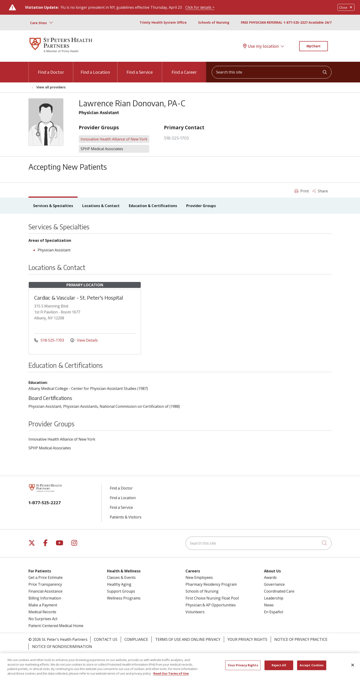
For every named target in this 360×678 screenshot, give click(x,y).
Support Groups (121, 591)
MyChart (314, 46)
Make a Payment (42, 605)
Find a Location (95, 68)
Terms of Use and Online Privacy (187, 639)
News (269, 605)
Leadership (273, 598)
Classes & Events (121, 577)
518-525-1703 (176, 138)
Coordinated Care (279, 591)
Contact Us (105, 639)
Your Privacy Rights (247, 639)
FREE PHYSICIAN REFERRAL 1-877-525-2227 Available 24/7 (286, 22)
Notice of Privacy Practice (300, 639)
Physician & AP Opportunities (211, 605)
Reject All (279, 668)
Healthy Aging (119, 584)
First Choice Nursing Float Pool (212, 598)
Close (346, 7)
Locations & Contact (101, 205)
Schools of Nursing (213, 22)
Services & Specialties (53, 205)
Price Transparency (45, 584)
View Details (84, 340)
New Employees (199, 577)
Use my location (261, 46)
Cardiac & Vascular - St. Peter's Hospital (78, 297)
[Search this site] (272, 72)
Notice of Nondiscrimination (62, 646)
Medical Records (42, 611)
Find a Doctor (51, 68)
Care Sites (38, 23)
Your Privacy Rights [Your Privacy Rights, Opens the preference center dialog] (243, 668)
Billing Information (44, 598)
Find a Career (184, 68)
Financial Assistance (45, 591)
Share (320, 191)
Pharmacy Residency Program (211, 584)
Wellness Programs (124, 598)
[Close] (353, 668)
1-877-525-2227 (44, 502)
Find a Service (139, 68)
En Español (273, 611)
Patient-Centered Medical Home (55, 625)
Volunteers (195, 611)
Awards (270, 577)
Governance (274, 584)
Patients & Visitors (125, 517)
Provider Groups (201, 205)
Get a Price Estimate (45, 577)
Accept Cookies (312, 668)
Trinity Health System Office (163, 22)
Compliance (136, 639)
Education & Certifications (153, 205)
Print (302, 191)
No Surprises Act (42, 618)
